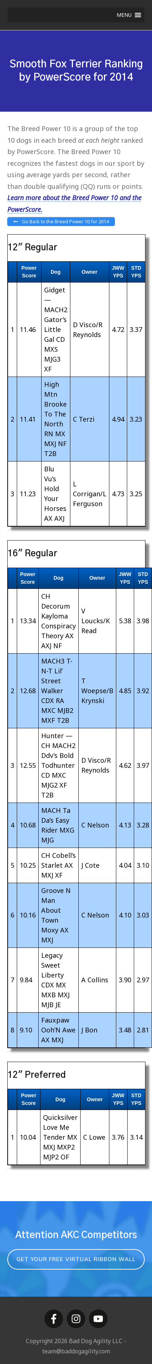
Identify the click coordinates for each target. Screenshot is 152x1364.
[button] (124, 15)
